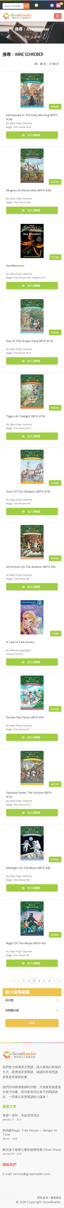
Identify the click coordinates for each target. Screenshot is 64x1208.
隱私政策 (42, 1197)
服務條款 (56, 1197)
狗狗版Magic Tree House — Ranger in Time (30, 1132)
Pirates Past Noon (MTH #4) (25, 717)
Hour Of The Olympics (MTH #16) (28, 491)
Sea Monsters (15, 266)
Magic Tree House (16, 127)
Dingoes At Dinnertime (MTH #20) (28, 190)
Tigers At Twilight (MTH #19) (25, 416)
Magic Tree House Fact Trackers (23, 277)
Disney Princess (14, 654)
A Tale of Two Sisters (20, 642)
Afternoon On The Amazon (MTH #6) (30, 567)
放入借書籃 (32, 135)
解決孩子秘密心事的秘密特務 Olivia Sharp (32, 1149)
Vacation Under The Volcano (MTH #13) (29, 794)
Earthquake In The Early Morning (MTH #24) (31, 117)
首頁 (26, 36)
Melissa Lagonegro (20, 650)
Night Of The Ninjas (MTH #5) (26, 943)
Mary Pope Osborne (21, 123)
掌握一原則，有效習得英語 (21, 1115)
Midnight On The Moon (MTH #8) (28, 868)
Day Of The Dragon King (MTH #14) (29, 341)
